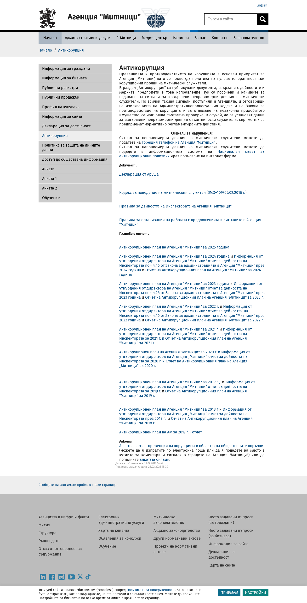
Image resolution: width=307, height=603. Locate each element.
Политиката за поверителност (150, 590)
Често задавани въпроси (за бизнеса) (231, 533)
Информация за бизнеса (64, 78)
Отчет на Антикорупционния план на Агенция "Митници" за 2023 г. (204, 297)
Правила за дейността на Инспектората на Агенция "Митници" (175, 206)
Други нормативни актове (177, 538)
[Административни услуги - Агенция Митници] (88, 37)
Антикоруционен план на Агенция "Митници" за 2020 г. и (170, 352)
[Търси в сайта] (231, 19)
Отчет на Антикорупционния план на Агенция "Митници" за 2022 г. (204, 320)
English (261, 5)
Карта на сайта (222, 565)
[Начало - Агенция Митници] (50, 37)
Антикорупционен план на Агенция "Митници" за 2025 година (174, 247)
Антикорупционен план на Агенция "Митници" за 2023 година (174, 283)
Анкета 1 (49, 178)
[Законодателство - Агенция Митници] (249, 37)
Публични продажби (61, 97)
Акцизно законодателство (177, 530)
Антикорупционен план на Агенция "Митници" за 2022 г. (169, 306)
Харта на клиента (113, 530)
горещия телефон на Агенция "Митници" (179, 142)
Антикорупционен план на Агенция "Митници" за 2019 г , (170, 382)
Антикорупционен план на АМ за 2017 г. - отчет (160, 432)
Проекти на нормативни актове (175, 549)
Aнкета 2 (49, 188)
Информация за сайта (62, 116)
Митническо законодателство (169, 520)
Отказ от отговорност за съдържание (60, 551)
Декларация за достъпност (66, 126)
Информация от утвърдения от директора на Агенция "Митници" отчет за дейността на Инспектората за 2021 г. (185, 334)
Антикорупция (55, 135)
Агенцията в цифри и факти (64, 517)
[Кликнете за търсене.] (262, 19)
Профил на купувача (61, 107)
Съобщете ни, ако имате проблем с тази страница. (78, 485)
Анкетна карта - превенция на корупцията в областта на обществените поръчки (191, 445)
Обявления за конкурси (119, 538)
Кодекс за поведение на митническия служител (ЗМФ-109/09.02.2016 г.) (182, 192)
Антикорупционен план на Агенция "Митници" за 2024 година (174, 256)
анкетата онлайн (154, 459)
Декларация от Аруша (139, 174)
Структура (48, 533)
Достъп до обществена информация (75, 159)
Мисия (44, 525)
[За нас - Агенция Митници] (200, 37)
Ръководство (50, 540)
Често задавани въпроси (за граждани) (231, 520)
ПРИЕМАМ (229, 592)
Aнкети (48, 169)
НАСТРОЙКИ (255, 592)
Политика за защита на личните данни (71, 147)
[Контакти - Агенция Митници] (219, 37)
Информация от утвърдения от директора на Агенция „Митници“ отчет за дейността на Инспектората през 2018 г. (185, 414)
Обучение (51, 197)
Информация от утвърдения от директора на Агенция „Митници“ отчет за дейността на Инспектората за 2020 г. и (184, 356)
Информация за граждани (66, 68)
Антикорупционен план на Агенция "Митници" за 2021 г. (169, 329)
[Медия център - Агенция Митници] (154, 37)
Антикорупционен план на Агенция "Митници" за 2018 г (169, 409)
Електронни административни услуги (121, 520)
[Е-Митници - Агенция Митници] (126, 37)
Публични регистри (60, 87)
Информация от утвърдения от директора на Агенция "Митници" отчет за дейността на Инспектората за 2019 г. (187, 386)
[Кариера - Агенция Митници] (181, 37)
